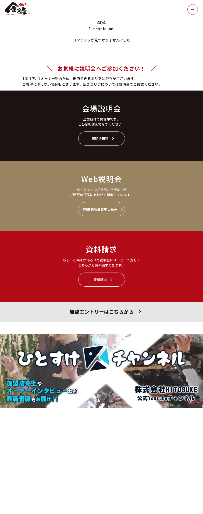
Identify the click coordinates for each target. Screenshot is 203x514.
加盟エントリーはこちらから (101, 311)
